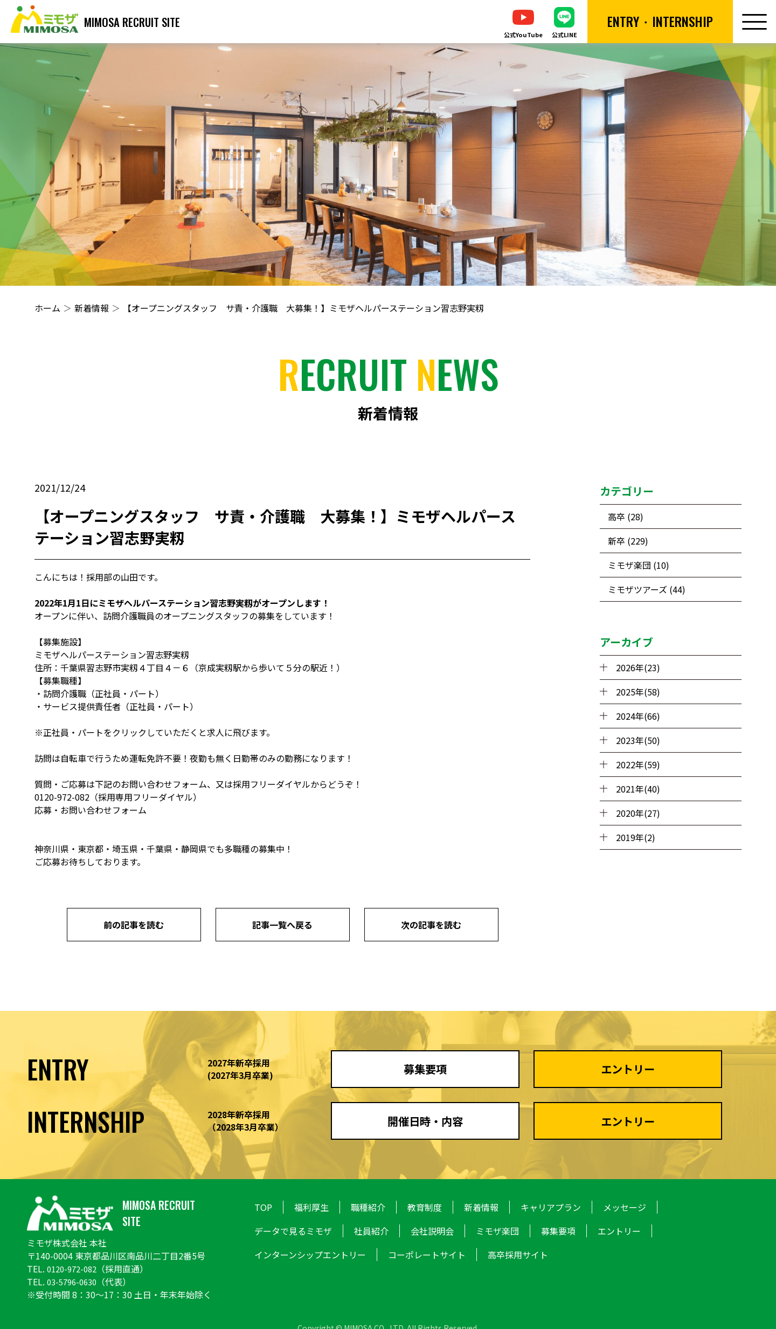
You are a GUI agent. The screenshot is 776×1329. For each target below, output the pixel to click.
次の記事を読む (431, 924)
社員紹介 (371, 1230)
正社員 (108, 693)
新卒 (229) (628, 540)
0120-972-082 (74, 1268)
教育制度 (424, 1207)
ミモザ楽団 (497, 1230)
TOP (263, 1207)
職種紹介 (368, 1207)
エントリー (619, 1230)
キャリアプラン (551, 1207)
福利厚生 (311, 1207)
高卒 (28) (625, 516)
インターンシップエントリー (310, 1254)
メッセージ (624, 1207)
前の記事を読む (133, 924)
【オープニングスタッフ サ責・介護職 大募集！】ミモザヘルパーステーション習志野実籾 (303, 307)
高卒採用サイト (518, 1254)
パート (142, 693)
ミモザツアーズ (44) (646, 589)
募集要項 (558, 1230)
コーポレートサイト (427, 1254)
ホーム (47, 307)
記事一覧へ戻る (282, 924)
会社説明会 (432, 1230)
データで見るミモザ (293, 1230)
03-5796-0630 (74, 1281)
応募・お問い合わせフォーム (90, 809)
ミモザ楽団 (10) (638, 565)
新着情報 (91, 307)
